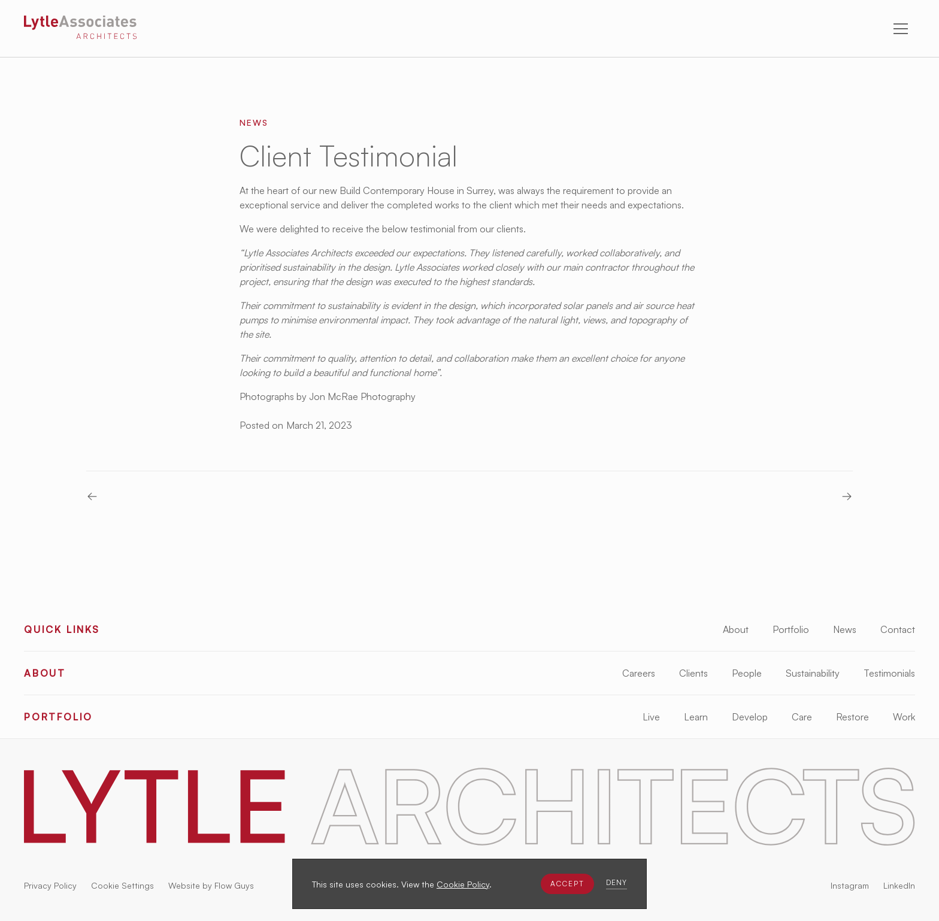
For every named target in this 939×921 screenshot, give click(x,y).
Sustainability (813, 673)
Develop (750, 717)
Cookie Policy (463, 884)
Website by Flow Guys (211, 885)
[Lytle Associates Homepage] (80, 29)
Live (651, 717)
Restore (852, 717)
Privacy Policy (50, 885)
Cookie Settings (122, 885)
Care (802, 717)
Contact (897, 629)
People (747, 673)
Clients (693, 673)
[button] (567, 884)
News (844, 629)
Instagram (850, 885)
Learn (696, 717)
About (736, 629)
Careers (638, 673)
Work (904, 717)
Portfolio (791, 629)
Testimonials (889, 673)
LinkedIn (899, 885)
